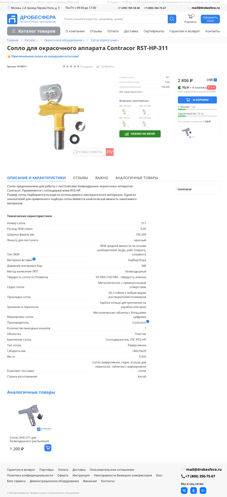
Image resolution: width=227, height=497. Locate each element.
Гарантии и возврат (185, 31)
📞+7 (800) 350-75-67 (198, 476)
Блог (159, 475)
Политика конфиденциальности (30, 475)
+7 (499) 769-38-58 (129, 8)
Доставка (131, 31)
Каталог (30, 40)
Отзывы (96, 31)
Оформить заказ (210, 19)
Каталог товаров (33, 31)
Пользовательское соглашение (112, 470)
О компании (75, 31)
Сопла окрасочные (104, 40)
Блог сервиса (16, 481)
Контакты (212, 31)
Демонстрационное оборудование (54, 481)
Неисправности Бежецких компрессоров (123, 475)
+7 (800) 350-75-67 (155, 8)
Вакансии (90, 481)
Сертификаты (154, 31)
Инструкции (81, 475)
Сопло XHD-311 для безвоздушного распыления (26, 442)
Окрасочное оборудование (63, 40)
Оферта (62, 475)
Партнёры (46, 470)
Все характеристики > (131, 91)
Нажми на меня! (140, 134)
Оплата (113, 31)
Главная (12, 40)
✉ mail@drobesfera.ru (203, 8)
